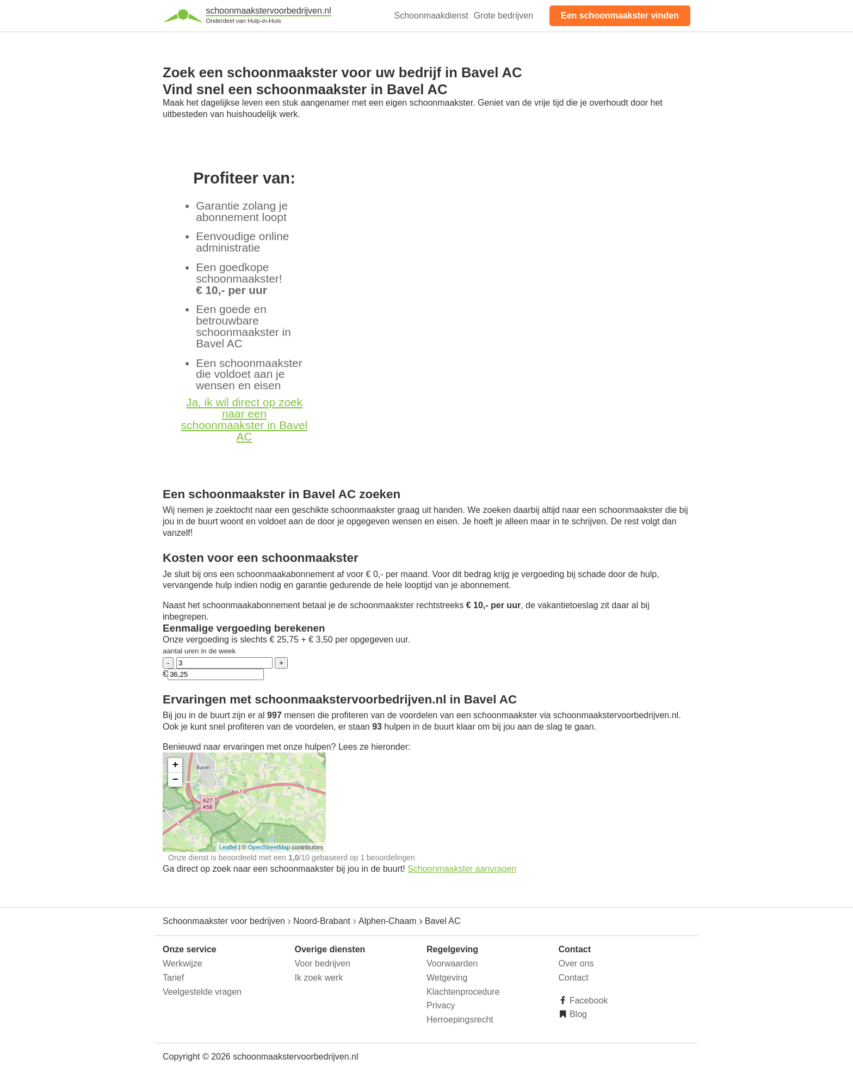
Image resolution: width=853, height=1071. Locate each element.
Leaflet (228, 847)
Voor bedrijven (322, 963)
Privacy (440, 1005)
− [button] (175, 779)
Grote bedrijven (503, 15)
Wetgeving (446, 977)
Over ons (576, 963)
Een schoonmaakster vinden (620, 15)
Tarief (173, 977)
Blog (577, 1014)
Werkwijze (182, 963)
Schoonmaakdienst (431, 15)
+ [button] (175, 765)
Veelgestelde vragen (202, 991)
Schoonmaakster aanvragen (461, 868)
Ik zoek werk (319, 977)
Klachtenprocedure (462, 991)
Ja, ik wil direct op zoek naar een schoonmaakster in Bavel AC (244, 419)
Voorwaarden (452, 963)
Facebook (587, 1000)
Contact (574, 977)
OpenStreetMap (269, 847)
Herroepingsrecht (459, 1019)
